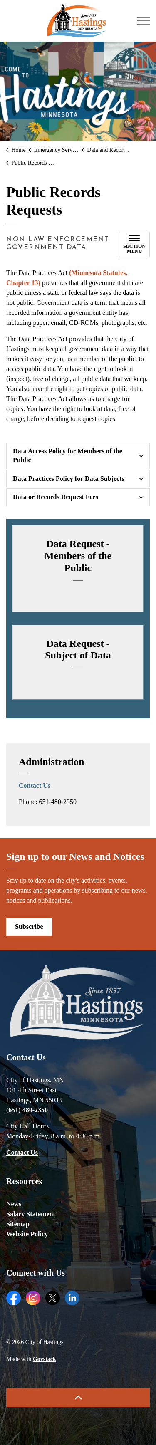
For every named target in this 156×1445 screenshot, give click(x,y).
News (13, 1203)
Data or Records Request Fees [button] (55, 496)
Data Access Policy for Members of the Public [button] (67, 455)
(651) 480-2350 (27, 1109)
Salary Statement (30, 1213)
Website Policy (27, 1233)
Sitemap (18, 1223)
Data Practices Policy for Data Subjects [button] (68, 478)
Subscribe (29, 926)
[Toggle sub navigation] (134, 244)
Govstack (44, 1359)
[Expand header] (143, 21)
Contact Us (34, 785)
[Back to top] (78, 1397)
